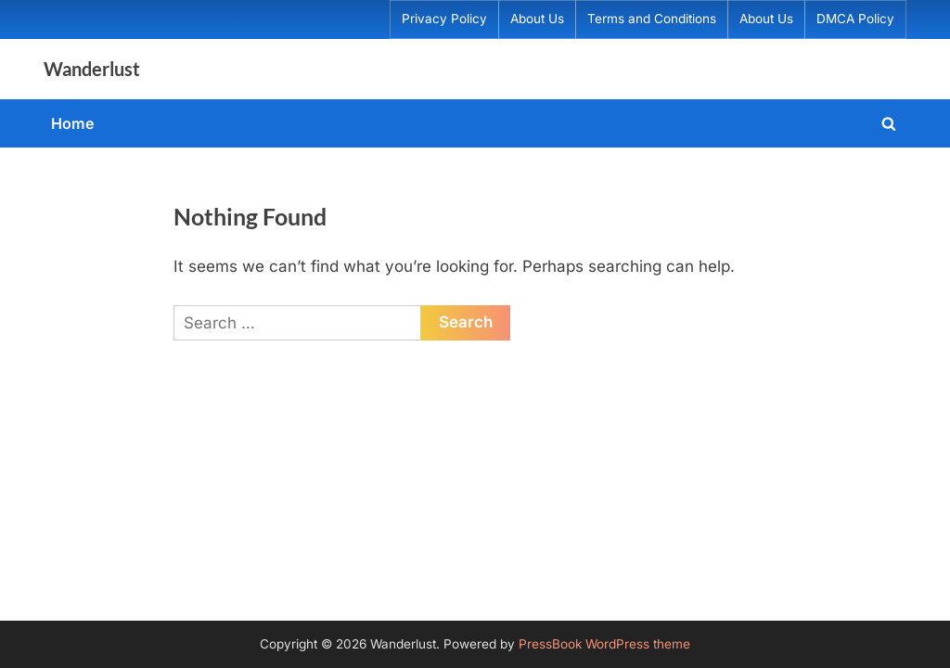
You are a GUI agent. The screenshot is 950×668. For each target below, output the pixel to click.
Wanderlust (92, 69)
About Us (537, 18)
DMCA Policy (855, 18)
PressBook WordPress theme (604, 643)
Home (73, 123)
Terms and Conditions (651, 18)
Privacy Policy (444, 18)
